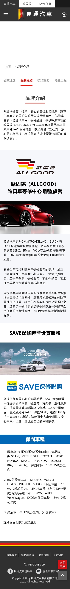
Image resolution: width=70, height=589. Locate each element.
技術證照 (43, 80)
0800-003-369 (36, 564)
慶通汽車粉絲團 (23, 571)
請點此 (31, 522)
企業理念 (9, 80)
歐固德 (27, 4)
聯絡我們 (12, 555)
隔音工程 (60, 80)
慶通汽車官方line (53, 571)
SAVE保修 (45, 4)
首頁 (8, 67)
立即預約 (63, 564)
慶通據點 (43, 555)
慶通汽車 (9, 4)
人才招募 (58, 555)
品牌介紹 (26, 80)
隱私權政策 (27, 555)
